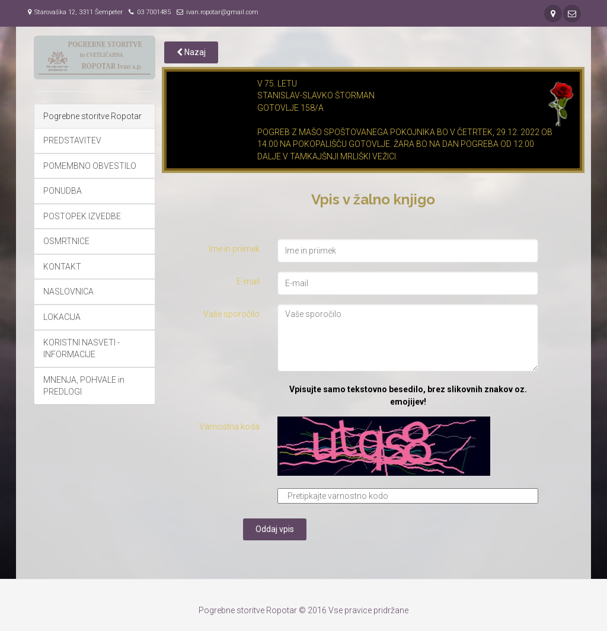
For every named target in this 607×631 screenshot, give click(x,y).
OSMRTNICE (66, 241)
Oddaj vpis (274, 529)
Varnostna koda (229, 426)
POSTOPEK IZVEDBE (82, 216)
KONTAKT (62, 266)
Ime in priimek (234, 249)
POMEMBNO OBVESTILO (89, 166)
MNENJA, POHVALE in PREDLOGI (83, 386)
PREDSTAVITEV (72, 140)
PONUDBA (62, 191)
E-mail (248, 281)
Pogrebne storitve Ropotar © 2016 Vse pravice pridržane (303, 610)
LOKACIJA (62, 317)
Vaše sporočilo (231, 314)
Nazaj (191, 52)
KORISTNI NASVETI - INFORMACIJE (81, 349)
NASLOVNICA (68, 291)
